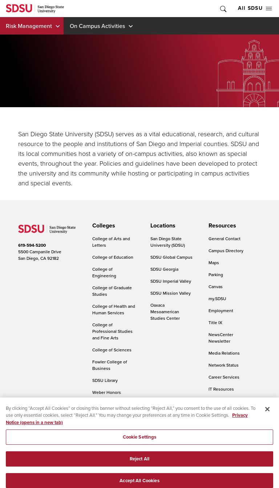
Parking (216, 274)
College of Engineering (104, 272)
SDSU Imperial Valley (170, 281)
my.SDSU (217, 298)
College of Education (112, 257)
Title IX (215, 322)
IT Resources (221, 389)
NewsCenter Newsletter (221, 337)
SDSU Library (105, 380)
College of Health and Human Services (113, 309)
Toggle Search (222, 8)
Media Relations (224, 353)
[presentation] (102, 225)
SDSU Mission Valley (170, 293)
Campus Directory (226, 250)
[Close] (267, 413)
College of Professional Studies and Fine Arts (112, 331)
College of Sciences (112, 350)
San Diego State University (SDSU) (167, 241)
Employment (221, 310)
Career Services (224, 377)
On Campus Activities (97, 26)
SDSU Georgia (164, 269)
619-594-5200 (32, 245)
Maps (214, 262)
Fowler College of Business (109, 365)
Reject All (139, 462)
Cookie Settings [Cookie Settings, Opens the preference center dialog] (140, 441)
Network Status (224, 365)
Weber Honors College (106, 395)
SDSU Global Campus (171, 257)
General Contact (224, 238)
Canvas (216, 286)
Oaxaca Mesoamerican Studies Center (165, 311)
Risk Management (29, 26)
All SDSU (255, 8)
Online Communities (229, 401)
